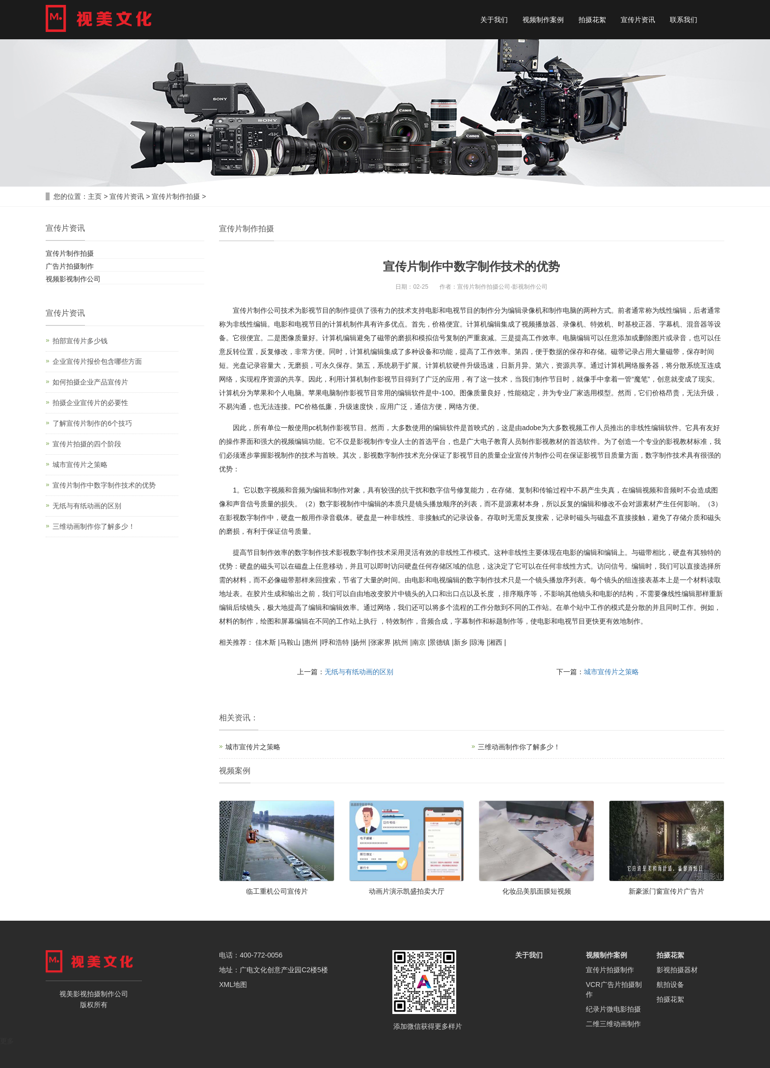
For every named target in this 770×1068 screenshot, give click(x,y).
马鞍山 (290, 642)
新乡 (461, 642)
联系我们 (683, 20)
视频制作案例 (543, 20)
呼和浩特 (335, 642)
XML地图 (233, 984)
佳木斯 (265, 642)
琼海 (478, 642)
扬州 (359, 642)
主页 (95, 196)
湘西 (495, 642)
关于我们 (494, 20)
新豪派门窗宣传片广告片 (666, 891)
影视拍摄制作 (93, 994)
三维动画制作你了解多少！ (519, 747)
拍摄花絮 (592, 20)
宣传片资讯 (638, 20)
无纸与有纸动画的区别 (359, 672)
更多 (7, 1041)
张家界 (380, 642)
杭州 (401, 642)
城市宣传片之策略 (611, 672)
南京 (419, 642)
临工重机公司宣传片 (277, 891)
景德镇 (439, 642)
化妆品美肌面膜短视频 (536, 891)
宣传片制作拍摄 (176, 196)
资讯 (242, 717)
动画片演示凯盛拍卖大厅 (406, 891)
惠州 (311, 642)
